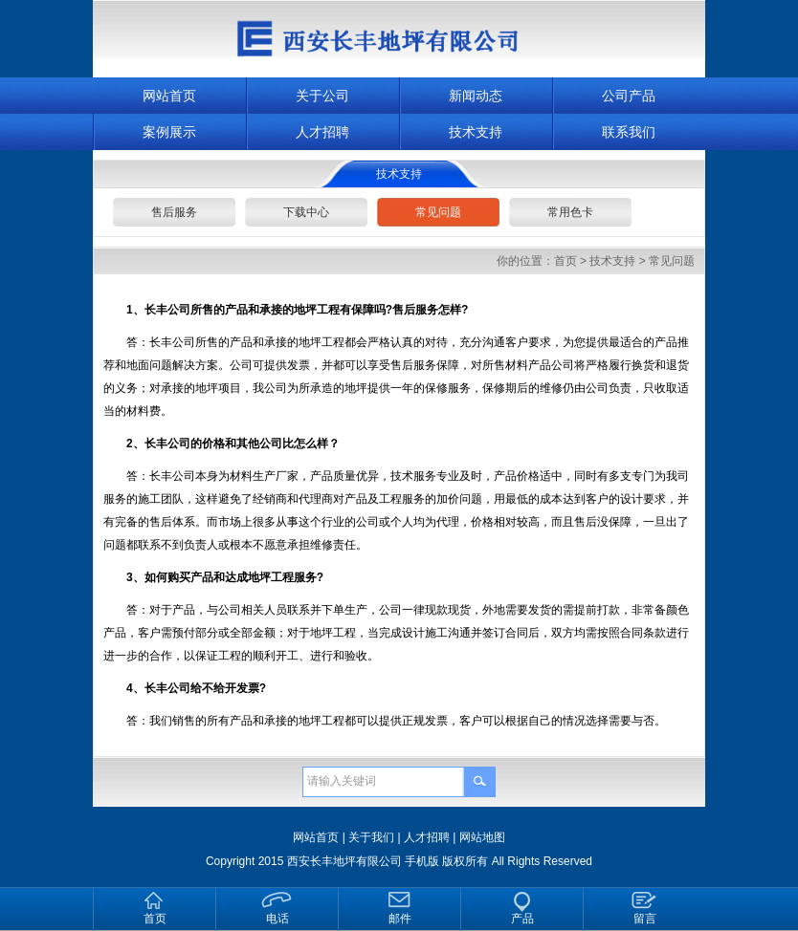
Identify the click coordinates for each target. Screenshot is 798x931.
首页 (565, 261)
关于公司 (322, 95)
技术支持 (475, 132)
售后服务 (174, 212)
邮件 (399, 918)
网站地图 (482, 837)
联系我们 (628, 132)
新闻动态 (475, 95)
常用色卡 (570, 212)
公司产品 (628, 95)
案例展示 (169, 132)
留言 (644, 918)
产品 (522, 918)
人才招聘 (322, 132)
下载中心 (306, 212)
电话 (277, 918)
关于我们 (371, 837)
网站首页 (169, 95)
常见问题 (438, 212)
